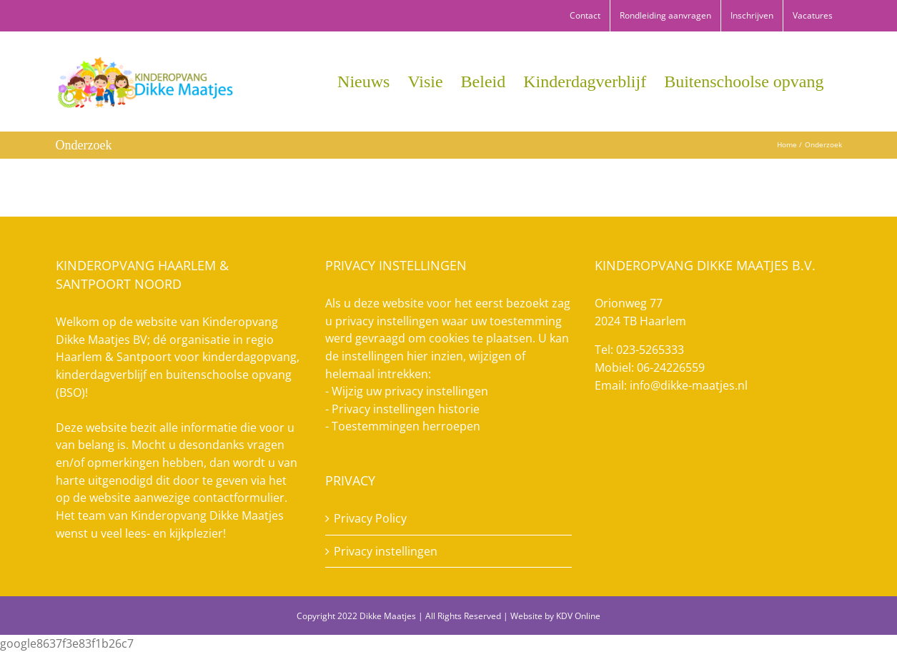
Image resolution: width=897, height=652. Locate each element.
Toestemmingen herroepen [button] (406, 426)
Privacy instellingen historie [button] (406, 409)
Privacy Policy (370, 518)
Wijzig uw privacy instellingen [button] (410, 391)
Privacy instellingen (385, 551)
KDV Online (578, 616)
